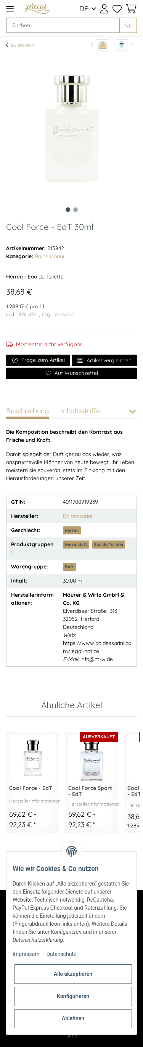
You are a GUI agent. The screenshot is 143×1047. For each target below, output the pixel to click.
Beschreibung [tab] (27, 410)
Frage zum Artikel (38, 360)
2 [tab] (75, 209)
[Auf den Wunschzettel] (71, 373)
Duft (69, 566)
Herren (72, 530)
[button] (104, 8)
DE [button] (83, 8)
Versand (64, 314)
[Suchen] (63, 25)
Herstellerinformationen (35, 801)
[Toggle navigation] (10, 8)
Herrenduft (76, 544)
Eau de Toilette (108, 544)
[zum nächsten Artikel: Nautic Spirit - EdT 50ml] (125, 45)
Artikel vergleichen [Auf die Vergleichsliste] (104, 360)
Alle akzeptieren (73, 974)
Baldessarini (49, 256)
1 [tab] (68, 209)
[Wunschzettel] (116, 8)
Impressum (26, 954)
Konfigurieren (73, 996)
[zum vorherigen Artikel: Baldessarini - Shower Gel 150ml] (99, 45)
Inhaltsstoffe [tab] (80, 410)
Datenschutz (61, 954)
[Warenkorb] (130, 8)
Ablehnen (73, 1018)
